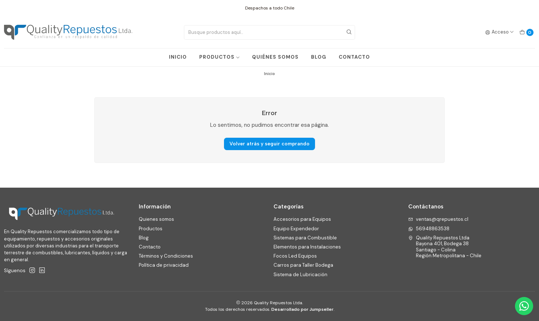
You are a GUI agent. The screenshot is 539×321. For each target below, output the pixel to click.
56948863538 (428, 229)
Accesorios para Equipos (302, 219)
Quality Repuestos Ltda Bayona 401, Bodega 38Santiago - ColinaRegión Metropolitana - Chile (444, 247)
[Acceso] (500, 32)
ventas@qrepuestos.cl (438, 219)
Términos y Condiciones (166, 256)
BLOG (318, 57)
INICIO (178, 57)
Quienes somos (156, 219)
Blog (144, 238)
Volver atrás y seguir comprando (269, 143)
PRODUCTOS (219, 57)
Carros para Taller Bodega (303, 265)
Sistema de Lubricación (300, 274)
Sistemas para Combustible (305, 238)
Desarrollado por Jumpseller (302, 309)
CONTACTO (354, 57)
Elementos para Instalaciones (307, 247)
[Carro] (526, 32)
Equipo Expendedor (296, 229)
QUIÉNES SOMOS (275, 57)
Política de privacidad (164, 265)
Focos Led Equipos (295, 256)
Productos (150, 229)
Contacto (150, 247)
